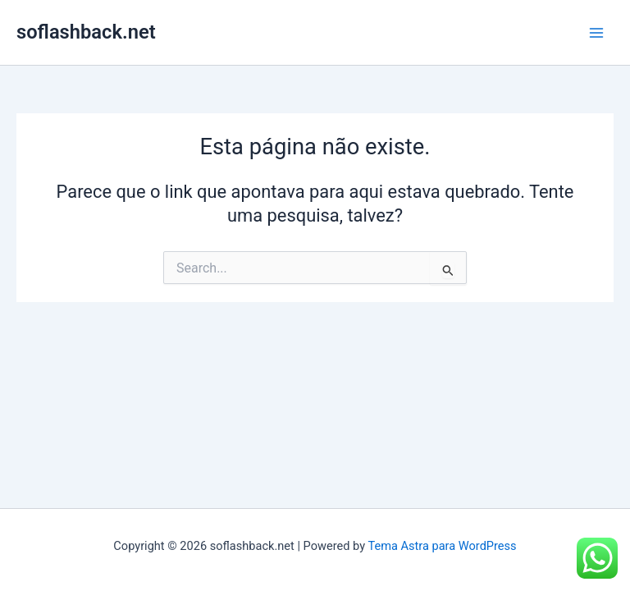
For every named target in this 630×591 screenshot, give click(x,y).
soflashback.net (86, 32)
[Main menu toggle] (596, 33)
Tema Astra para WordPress (442, 545)
